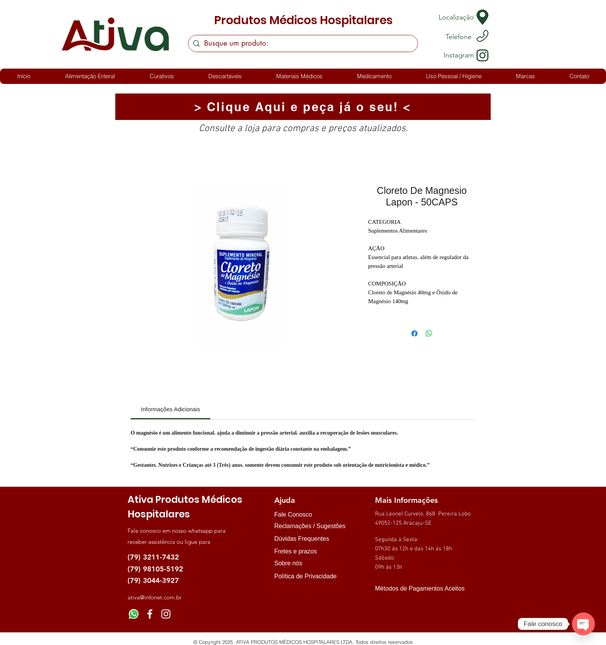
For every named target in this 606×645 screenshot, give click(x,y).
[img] (382, 602)
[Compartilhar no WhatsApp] (429, 333)
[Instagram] (166, 614)
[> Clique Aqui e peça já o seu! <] (303, 107)
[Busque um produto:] (302, 43)
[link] (170, 409)
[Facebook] (150, 614)
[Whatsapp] (134, 614)
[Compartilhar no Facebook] (414, 333)
